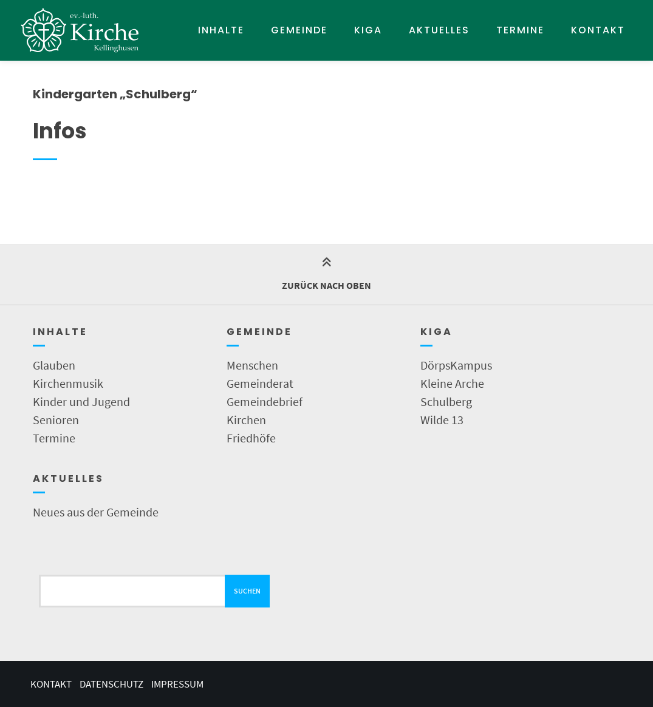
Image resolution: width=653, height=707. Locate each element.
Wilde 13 (441, 419)
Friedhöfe (251, 437)
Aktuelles (439, 30)
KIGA (368, 30)
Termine (520, 30)
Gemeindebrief (265, 401)
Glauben (54, 365)
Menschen (252, 365)
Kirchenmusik (68, 383)
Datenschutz (111, 684)
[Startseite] (80, 30)
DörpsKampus (456, 365)
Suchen (247, 590)
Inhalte (221, 30)
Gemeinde (299, 30)
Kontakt (598, 30)
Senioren (56, 419)
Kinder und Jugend (81, 401)
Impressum (177, 684)
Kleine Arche (452, 383)
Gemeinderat (260, 383)
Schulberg (446, 401)
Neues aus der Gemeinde (96, 511)
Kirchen (246, 419)
